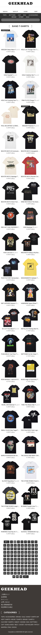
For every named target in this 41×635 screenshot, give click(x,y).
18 (36, 545)
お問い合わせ (5, 602)
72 (15, 566)
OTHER (21, 17)
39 (4, 556)
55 (25, 559)
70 (8, 566)
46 (29, 556)
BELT (16, 624)
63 (18, 563)
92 (15, 573)
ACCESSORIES (33, 15)
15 (25, 545)
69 (4, 566)
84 (22, 569)
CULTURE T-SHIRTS (7, 622)
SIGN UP (15, 9)
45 (25, 556)
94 (22, 573)
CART (36, 9)
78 (36, 566)
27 (32, 549)
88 (36, 569)
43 (18, 556)
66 (29, 563)
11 (11, 545)
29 (4, 552)
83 (18, 569)
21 (11, 549)
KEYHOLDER (29, 624)
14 (22, 545)
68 (36, 563)
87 (32, 569)
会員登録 (4, 597)
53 (18, 559)
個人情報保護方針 (6, 604)
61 (11, 563)
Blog (38, 592)
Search (37, 23)
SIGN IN (5, 9)
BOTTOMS (12, 15)
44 (22, 556)
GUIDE (26, 9)
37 (32, 552)
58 (36, 559)
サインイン (4, 599)
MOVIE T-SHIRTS (16, 619)
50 (8, 559)
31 (11, 552)
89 (4, 573)
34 (22, 552)
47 (32, 556)
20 (8, 549)
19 (4, 549)
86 (29, 569)
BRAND (14, 17)
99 (14, 576)
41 (11, 556)
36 (29, 552)
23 (18, 549)
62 (15, 563)
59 (4, 563)
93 (18, 573)
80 (8, 569)
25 (25, 549)
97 (32, 573)
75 (25, 566)
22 (15, 549)
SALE (27, 17)
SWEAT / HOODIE (20, 622)
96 (29, 573)
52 (15, 559)
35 (25, 552)
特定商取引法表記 (6, 607)
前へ (6, 542)
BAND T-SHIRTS (31, 617)
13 (18, 545)
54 (22, 559)
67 (32, 563)
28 (36, 549)
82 (15, 569)
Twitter (31, 592)
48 (36, 556)
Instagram (35, 592)
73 (18, 566)
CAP (19, 15)
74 (22, 566)
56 (29, 559)
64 (22, 563)
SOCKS (14, 627)
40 (8, 556)
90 (8, 573)
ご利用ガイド (5, 594)
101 (21, 576)
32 (15, 552)
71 (11, 566)
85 (25, 569)
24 (22, 549)
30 (8, 552)
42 (15, 556)
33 (18, 552)
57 (32, 559)
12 (15, 545)
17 (32, 545)
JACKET (21, 624)
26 (29, 549)
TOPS (4, 15)
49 (4, 559)
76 (29, 566)
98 (36, 573)
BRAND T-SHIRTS (28, 619)
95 (25, 573)
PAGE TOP (34, 602)
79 (4, 569)
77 (32, 566)
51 (11, 559)
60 (8, 563)
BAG (24, 15)
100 (17, 576)
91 (11, 573)
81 (11, 569)
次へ (25, 576)
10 (8, 545)
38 (36, 552)
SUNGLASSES (9, 624)
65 (25, 563)
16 (29, 545)
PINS (9, 627)
